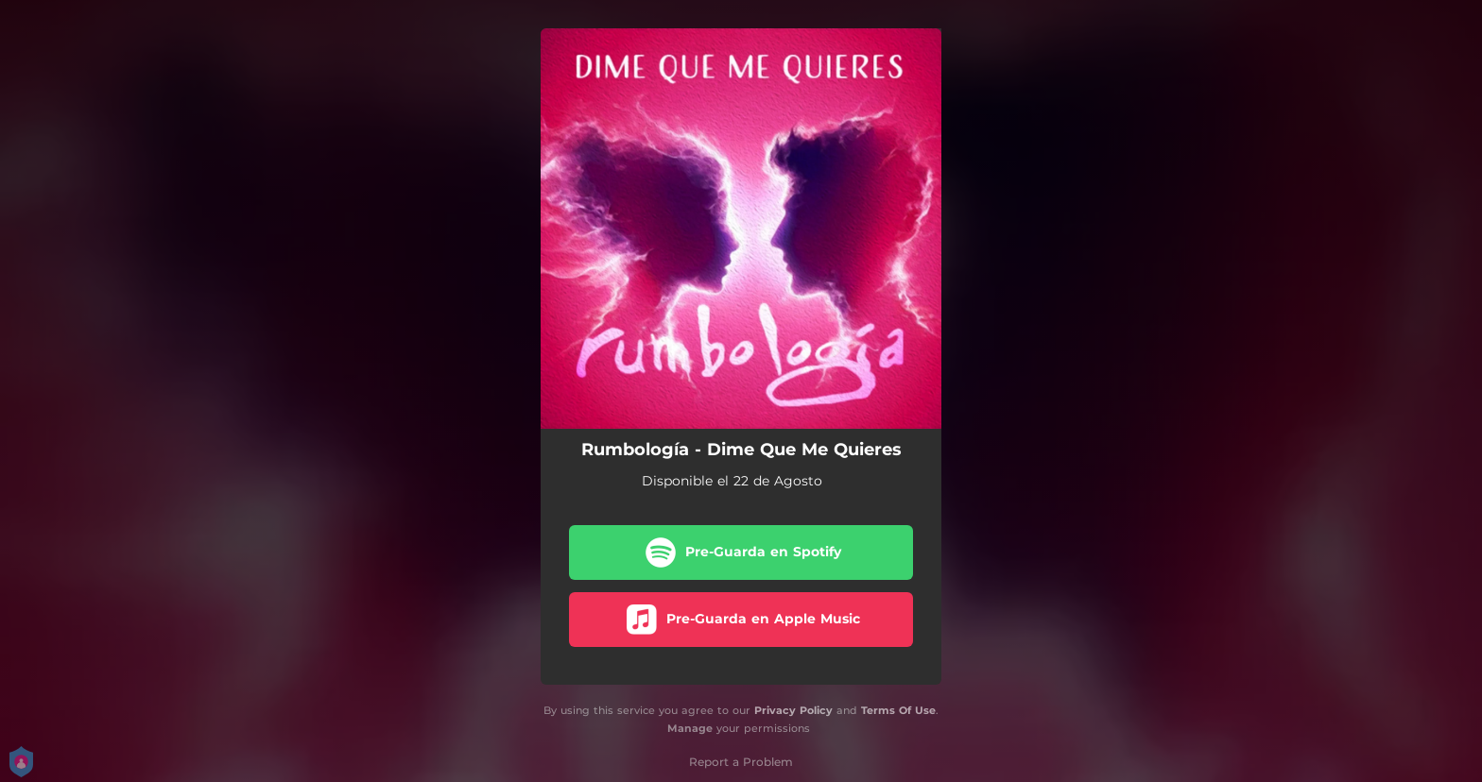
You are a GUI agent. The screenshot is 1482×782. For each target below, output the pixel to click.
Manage (690, 728)
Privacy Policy (793, 710)
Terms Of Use (898, 710)
